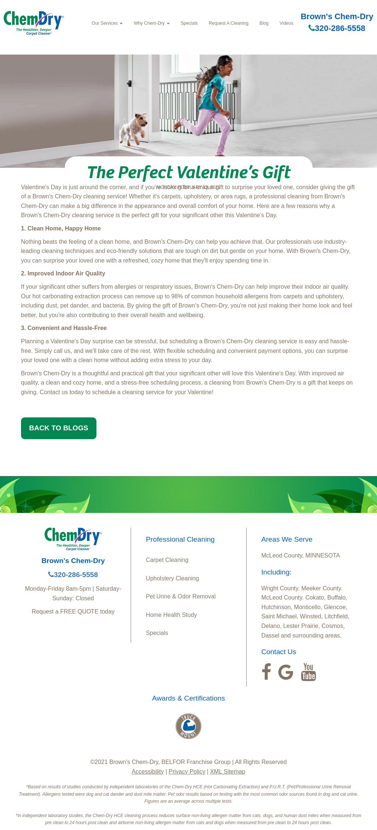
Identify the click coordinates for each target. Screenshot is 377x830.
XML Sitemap (227, 771)
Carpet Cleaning (167, 560)
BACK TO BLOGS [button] (58, 428)
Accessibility (148, 771)
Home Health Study (171, 615)
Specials (189, 23)
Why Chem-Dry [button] (151, 23)
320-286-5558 (337, 28)
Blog (264, 23)
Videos (286, 23)
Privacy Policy (187, 771)
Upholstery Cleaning (172, 578)
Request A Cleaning (229, 23)
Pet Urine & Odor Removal (180, 596)
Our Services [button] (107, 23)
